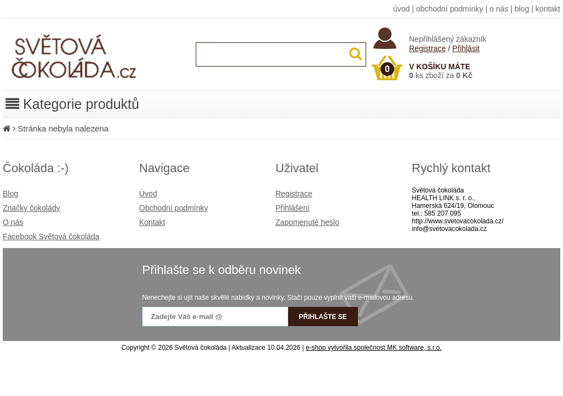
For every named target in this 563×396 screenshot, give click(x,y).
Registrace (427, 48)
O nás (13, 222)
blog (522, 8)
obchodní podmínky (449, 8)
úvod (401, 8)
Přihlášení (292, 208)
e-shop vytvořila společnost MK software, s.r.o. (373, 347)
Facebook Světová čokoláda (51, 236)
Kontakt (152, 222)
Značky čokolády (31, 208)
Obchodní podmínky (173, 208)
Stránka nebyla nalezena (63, 128)
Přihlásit (466, 48)
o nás (498, 8)
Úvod (148, 193)
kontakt (548, 8)
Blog (10, 193)
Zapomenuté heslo (307, 222)
